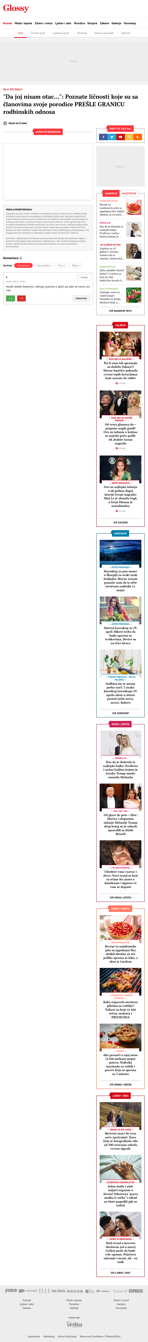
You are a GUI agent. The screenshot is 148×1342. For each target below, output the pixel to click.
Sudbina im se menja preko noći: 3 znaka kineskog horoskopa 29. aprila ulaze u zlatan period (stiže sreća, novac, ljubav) (120, 693)
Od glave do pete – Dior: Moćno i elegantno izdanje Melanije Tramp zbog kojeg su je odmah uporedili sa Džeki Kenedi (120, 824)
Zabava (104, 23)
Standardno (23, 265)
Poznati (7, 23)
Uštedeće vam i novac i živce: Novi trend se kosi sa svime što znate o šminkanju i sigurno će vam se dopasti (120, 879)
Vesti (20, 33)
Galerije (116, 23)
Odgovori (81, 298)
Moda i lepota (23, 23)
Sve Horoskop (120, 713)
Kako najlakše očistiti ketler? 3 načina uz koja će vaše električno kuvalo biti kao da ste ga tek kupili (112, 275)
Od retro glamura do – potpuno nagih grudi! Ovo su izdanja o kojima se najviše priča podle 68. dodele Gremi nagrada (120, 433)
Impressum (34, 1336)
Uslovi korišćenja (67, 1336)
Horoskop (130, 23)
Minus (76, 265)
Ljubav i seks (63, 23)
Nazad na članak (15, 123)
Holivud (125, 33)
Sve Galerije (120, 522)
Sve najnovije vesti (120, 310)
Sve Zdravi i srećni (121, 1084)
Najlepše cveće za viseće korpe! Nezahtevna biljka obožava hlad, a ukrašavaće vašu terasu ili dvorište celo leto (110, 297)
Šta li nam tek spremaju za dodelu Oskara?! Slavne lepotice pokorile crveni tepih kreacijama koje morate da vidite (120, 370)
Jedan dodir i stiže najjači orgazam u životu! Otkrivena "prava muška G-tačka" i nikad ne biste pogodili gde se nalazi (120, 1195)
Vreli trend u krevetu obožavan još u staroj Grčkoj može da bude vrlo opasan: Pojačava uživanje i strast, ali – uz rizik (120, 1252)
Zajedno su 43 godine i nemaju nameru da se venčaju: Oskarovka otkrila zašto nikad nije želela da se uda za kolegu (111, 253)
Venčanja (82, 33)
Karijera (92, 23)
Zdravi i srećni (44, 23)
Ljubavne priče (61, 33)
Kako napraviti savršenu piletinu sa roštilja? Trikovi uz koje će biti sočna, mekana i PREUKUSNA (120, 1009)
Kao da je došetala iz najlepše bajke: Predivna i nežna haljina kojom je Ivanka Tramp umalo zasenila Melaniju (112, 231)
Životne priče (38, 33)
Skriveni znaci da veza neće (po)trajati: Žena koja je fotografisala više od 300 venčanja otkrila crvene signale (120, 1140)
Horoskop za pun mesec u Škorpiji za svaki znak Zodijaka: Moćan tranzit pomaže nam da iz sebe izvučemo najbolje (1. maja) (120, 580)
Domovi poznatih (104, 33)
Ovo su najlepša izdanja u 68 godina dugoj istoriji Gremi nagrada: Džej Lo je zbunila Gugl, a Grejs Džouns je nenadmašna (120, 496)
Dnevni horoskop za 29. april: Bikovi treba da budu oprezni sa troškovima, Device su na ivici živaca (120, 635)
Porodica (79, 23)
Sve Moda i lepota (120, 897)
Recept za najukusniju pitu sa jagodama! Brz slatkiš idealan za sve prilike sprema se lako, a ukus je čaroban (112, 209)
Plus (61, 265)
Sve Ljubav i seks (120, 1272)
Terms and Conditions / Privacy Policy (100, 1336)
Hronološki (44, 265)
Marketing (49, 1336)
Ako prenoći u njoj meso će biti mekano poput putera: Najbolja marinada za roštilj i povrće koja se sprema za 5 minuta (120, 1064)
